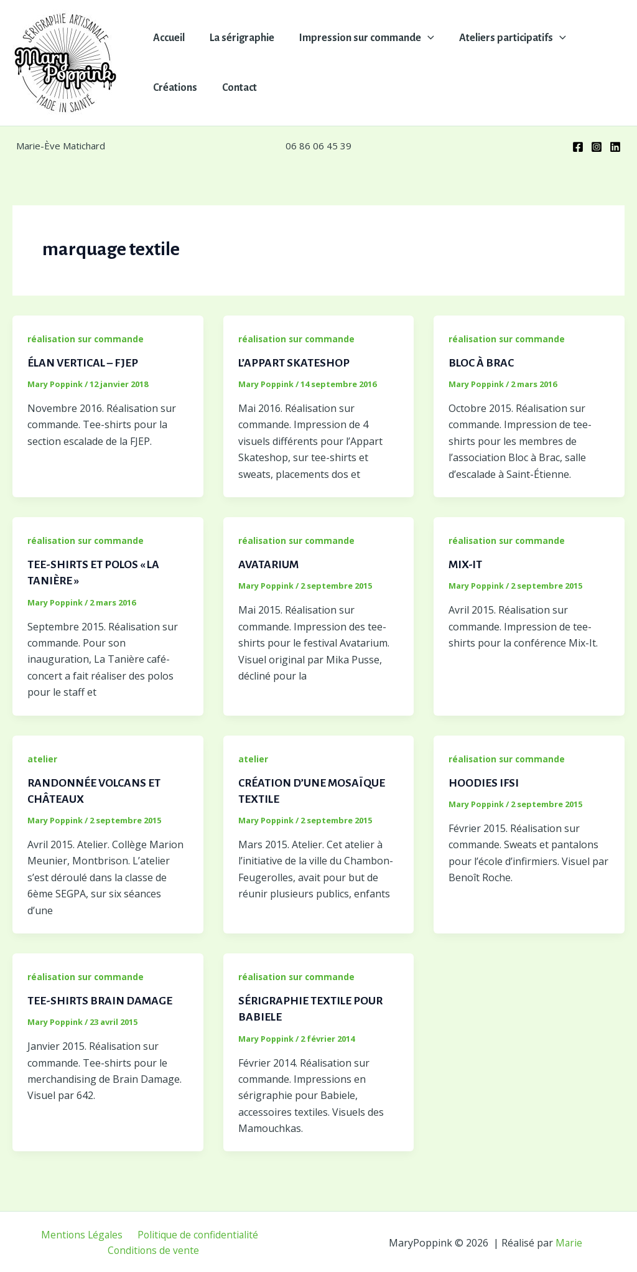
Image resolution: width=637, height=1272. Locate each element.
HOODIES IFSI (484, 781)
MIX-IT (465, 564)
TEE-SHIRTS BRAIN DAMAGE (101, 999)
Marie (569, 1241)
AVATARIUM (269, 564)
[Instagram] (596, 146)
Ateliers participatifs (503, 38)
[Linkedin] (615, 146)
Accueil (168, 38)
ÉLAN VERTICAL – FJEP (84, 363)
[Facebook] (578, 146)
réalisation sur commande (86, 339)
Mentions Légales (82, 1233)
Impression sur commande (360, 38)
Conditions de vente (154, 1249)
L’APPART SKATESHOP (295, 363)
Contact (235, 87)
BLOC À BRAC (482, 363)
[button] (421, 38)
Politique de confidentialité (196, 1233)
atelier (42, 758)
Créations (174, 87)
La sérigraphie (238, 38)
